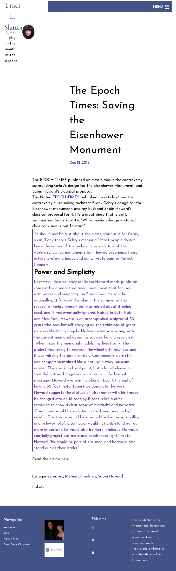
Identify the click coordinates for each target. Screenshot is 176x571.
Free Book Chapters (17, 544)
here (65, 459)
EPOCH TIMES (65, 197)
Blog (7, 533)
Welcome (10, 527)
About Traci (11, 538)
